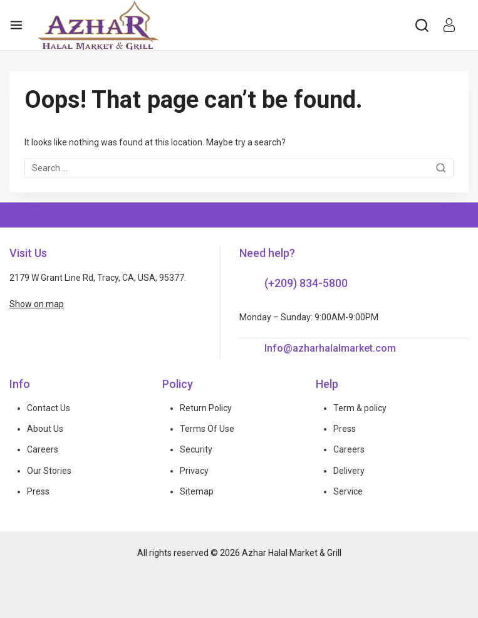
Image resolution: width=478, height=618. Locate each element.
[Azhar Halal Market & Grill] (98, 25)
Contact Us (48, 408)
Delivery (349, 471)
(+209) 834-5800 (306, 283)
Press (38, 491)
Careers (42, 449)
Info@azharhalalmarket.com (330, 348)
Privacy (194, 471)
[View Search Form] (422, 25)
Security (196, 449)
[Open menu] (16, 25)
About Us (45, 429)
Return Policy (206, 408)
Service (348, 491)
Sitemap (197, 491)
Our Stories (49, 471)
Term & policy (360, 408)
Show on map (36, 304)
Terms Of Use (207, 429)
